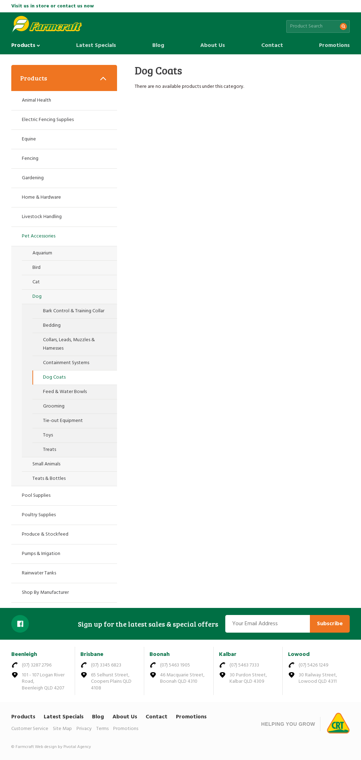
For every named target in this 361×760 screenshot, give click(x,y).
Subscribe (330, 623)
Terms (102, 729)
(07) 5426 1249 (314, 665)
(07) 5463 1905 (175, 665)
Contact (272, 45)
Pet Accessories (38, 236)
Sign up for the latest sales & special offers (148, 624)
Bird (36, 268)
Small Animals (46, 464)
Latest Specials (96, 45)
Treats (49, 450)
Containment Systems (66, 363)
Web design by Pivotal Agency (63, 746)
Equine (29, 139)
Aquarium (42, 253)
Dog (37, 296)
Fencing (30, 159)
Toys (48, 435)
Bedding (52, 325)
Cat (36, 282)
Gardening (33, 178)
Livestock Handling (42, 217)
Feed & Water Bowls (65, 392)
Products (25, 45)
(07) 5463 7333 (244, 665)
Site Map (62, 729)
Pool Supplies (36, 495)
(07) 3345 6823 (106, 665)
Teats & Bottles (49, 479)
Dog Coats (54, 377)
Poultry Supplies (39, 515)
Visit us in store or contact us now (52, 6)
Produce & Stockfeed (45, 534)
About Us (212, 45)
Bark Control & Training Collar (73, 311)
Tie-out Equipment (63, 421)
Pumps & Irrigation (41, 554)
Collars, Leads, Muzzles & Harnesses (69, 344)
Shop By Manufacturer (45, 593)
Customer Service (29, 729)
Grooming (54, 406)
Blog (158, 45)
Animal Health (36, 100)
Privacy (84, 729)
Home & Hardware (41, 197)
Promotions (334, 45)
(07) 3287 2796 (36, 665)
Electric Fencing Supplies (48, 120)
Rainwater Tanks (39, 573)
